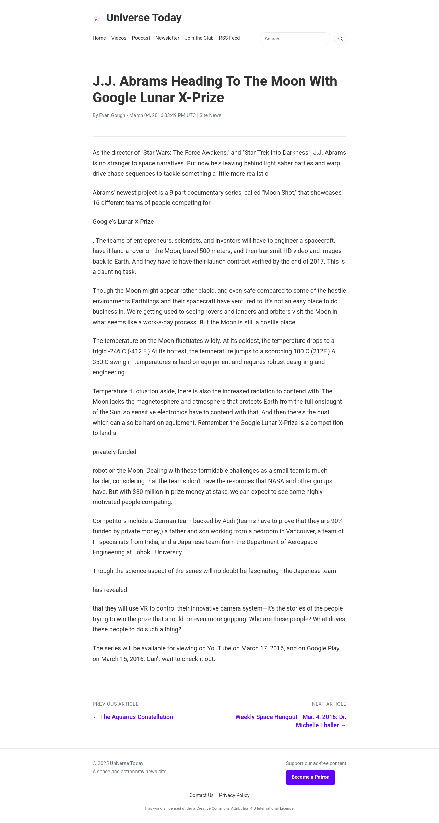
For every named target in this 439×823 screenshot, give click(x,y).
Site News (211, 115)
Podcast (141, 38)
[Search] (340, 39)
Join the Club (199, 38)
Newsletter (167, 38)
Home (99, 38)
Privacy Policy (234, 795)
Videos (119, 38)
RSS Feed (229, 38)
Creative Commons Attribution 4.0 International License (244, 808)
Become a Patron (311, 777)
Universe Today (137, 17)
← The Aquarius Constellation (133, 717)
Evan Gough (112, 115)
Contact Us (201, 795)
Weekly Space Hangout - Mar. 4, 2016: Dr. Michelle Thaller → (290, 721)
